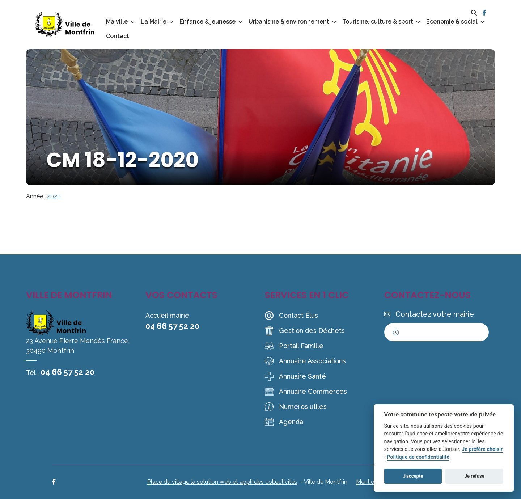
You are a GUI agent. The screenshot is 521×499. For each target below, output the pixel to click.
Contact (117, 36)
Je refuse (474, 476)
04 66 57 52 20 (67, 372)
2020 (54, 196)
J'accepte (413, 476)
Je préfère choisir (482, 449)
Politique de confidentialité (418, 457)
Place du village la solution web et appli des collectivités (222, 481)
